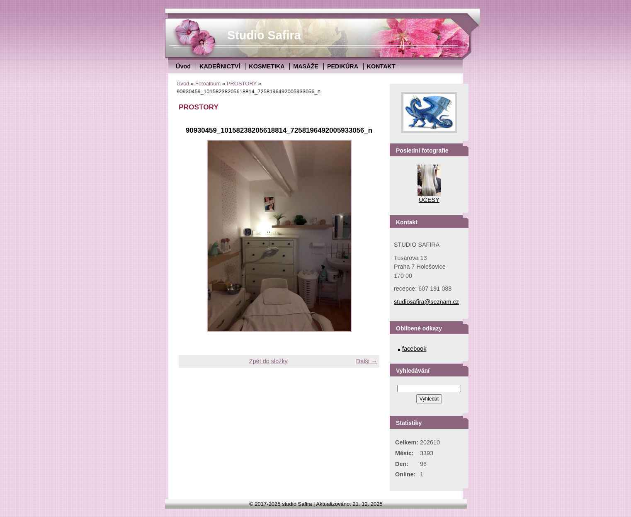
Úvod (183, 66)
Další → (366, 361)
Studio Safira (264, 35)
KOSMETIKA (266, 66)
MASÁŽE (305, 66)
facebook (414, 348)
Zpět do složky (268, 361)
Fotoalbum (208, 83)
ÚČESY (429, 200)
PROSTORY (242, 83)
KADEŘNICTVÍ (219, 66)
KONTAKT (381, 66)
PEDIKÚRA (342, 66)
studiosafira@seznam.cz (426, 302)
